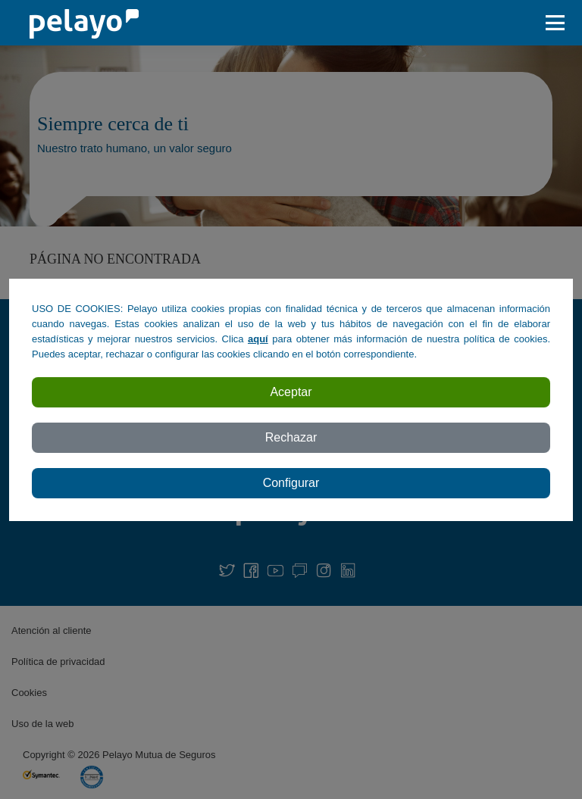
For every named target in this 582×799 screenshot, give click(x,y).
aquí (258, 339)
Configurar (291, 482)
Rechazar (291, 437)
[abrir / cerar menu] (559, 22)
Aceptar (290, 391)
